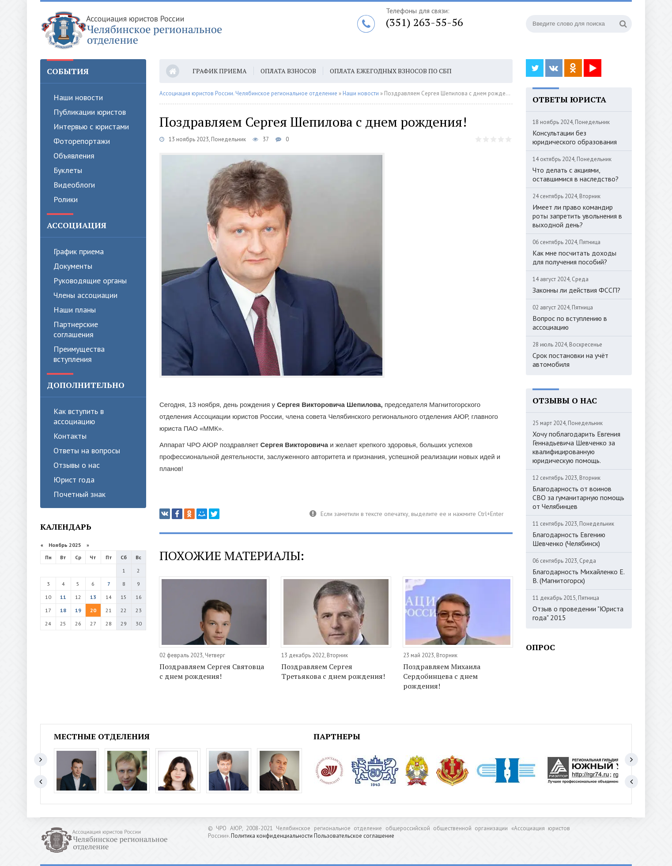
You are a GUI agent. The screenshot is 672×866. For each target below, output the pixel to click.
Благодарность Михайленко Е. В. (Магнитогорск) (578, 576)
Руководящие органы (90, 280)
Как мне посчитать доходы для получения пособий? (574, 257)
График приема (78, 251)
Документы (72, 266)
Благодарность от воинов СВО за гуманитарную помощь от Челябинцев (578, 497)
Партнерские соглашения (75, 329)
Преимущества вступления (79, 354)
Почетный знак (79, 494)
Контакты (70, 436)
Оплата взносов (288, 71)
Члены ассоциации (85, 295)
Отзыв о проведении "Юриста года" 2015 (577, 613)
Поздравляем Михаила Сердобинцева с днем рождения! (441, 676)
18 (63, 610)
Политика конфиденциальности (272, 836)
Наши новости (78, 97)
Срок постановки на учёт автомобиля (570, 360)
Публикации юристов (89, 112)
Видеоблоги (74, 185)
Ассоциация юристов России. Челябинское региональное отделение (248, 93)
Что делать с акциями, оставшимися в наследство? (575, 174)
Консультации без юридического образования (574, 137)
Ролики (65, 199)
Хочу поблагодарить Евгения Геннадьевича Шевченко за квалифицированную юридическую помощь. (576, 447)
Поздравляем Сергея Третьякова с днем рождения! (333, 671)
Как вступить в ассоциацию (78, 416)
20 (93, 610)
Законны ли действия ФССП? (576, 290)
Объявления (73, 156)
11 (63, 597)
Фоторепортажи (81, 141)
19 (78, 610)
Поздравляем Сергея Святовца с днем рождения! (211, 671)
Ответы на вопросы (86, 450)
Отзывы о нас (76, 465)
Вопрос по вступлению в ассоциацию (569, 322)
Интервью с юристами (91, 126)
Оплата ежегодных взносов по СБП (391, 71)
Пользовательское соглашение (354, 836)
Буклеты (67, 170)
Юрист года (73, 479)
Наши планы (74, 310)
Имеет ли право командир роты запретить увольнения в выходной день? (577, 216)
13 (93, 597)
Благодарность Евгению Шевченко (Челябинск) (568, 539)
